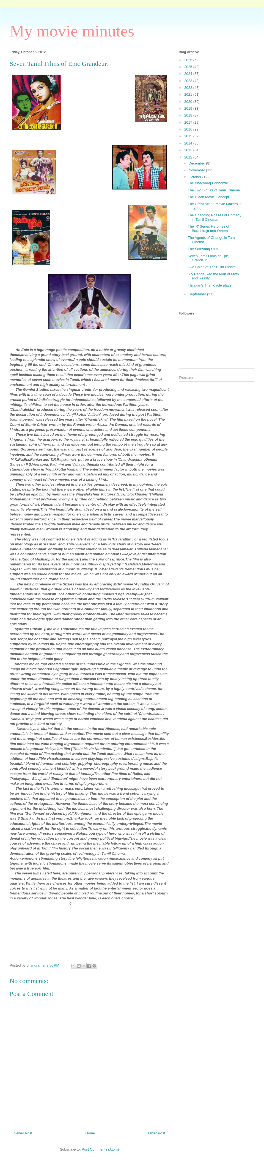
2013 (188, 150)
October (195, 177)
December (197, 163)
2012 (188, 157)
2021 (188, 94)
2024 (188, 74)
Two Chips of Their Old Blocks (211, 267)
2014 (188, 143)
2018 (188, 115)
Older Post (156, 1133)
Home (90, 1133)
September (198, 294)
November (197, 170)
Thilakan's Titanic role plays (209, 285)
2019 (188, 108)
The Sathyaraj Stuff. (203, 249)
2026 (188, 60)
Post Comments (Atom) (100, 1149)
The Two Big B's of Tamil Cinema (214, 190)
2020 (188, 102)
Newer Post (23, 1133)
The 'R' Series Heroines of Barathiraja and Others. (208, 228)
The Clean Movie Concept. (209, 197)
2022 (188, 88)
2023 (188, 81)
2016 (188, 129)
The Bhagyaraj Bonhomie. (208, 183)
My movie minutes (72, 31)
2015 (188, 136)
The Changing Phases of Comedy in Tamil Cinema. (214, 217)
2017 (188, 122)
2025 (188, 67)
